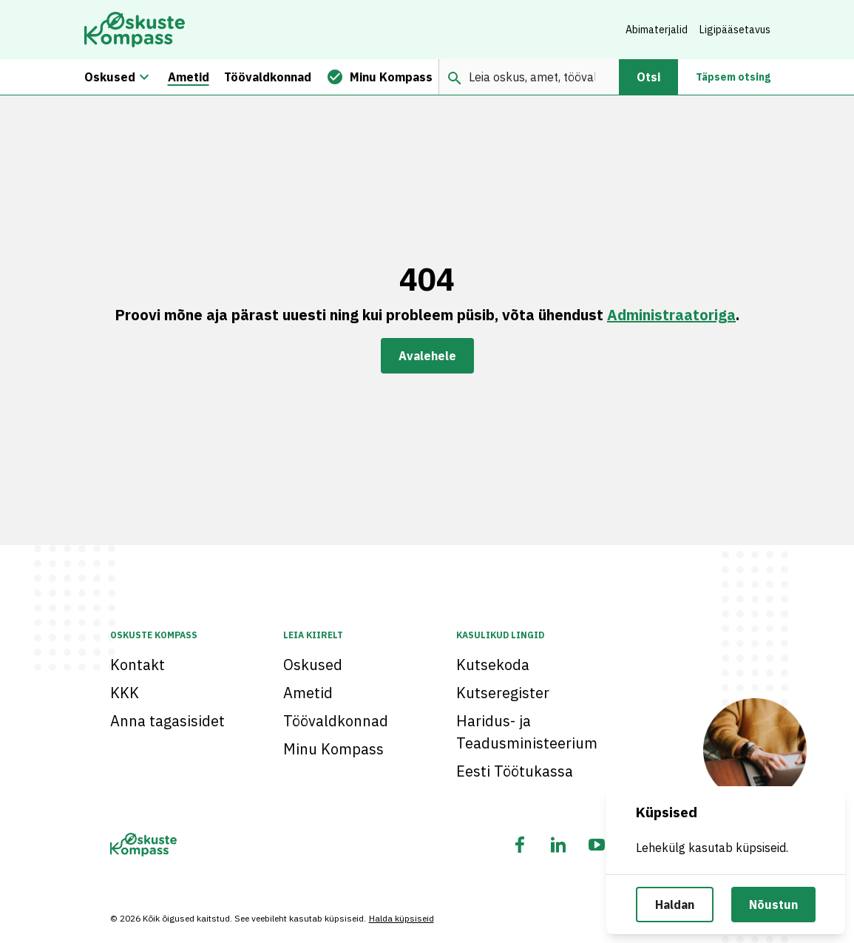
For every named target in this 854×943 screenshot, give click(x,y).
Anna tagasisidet (167, 721)
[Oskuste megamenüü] (144, 77)
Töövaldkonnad (335, 721)
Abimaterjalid (657, 29)
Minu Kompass (333, 749)
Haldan (674, 904)
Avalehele (427, 355)
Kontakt (137, 665)
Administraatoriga (671, 315)
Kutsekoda (492, 665)
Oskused (312, 665)
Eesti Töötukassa (514, 771)
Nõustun (773, 904)
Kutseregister (502, 693)
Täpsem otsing (733, 77)
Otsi (648, 77)
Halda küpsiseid (401, 918)
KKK (124, 693)
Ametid (308, 693)
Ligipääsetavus (734, 29)
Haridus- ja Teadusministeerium (526, 732)
